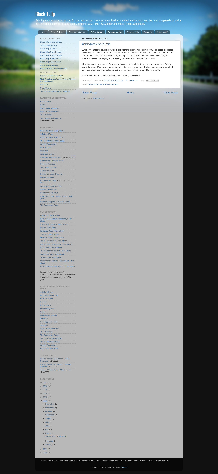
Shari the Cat (45, 247)
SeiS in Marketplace (48, 45)
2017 (45, 382)
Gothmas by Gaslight (49, 161)
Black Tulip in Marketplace (51, 42)
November (49, 408)
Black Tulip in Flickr (48, 49)
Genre (42, 105)
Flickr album (55, 215)
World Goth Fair (46, 137)
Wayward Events (47, 154)
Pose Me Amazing (47, 164)
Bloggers (147, 32)
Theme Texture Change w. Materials (55, 91)
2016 (61, 131)
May (47, 429)
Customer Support (77, 32)
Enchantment (45, 101)
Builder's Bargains (47, 202)
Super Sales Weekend (49, 111)
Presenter (44, 85)
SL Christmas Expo (48, 181)
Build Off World (46, 298)
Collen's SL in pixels (48, 224)
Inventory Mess (46, 231)
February (49, 441)
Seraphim (44, 325)
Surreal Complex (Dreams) (51, 174)
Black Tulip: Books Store (50, 58)
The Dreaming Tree (48, 167)
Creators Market (63, 202)
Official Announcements (109, 84)
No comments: (132, 80)
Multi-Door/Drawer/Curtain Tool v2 (54, 79)
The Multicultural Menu (49, 141)
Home (43, 32)
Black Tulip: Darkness (49, 65)
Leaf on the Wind (47, 177)
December (49, 404)
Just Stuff (44, 234)
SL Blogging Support (48, 322)
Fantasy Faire (46, 186)
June (47, 426)
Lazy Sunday (45, 147)
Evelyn (43, 228)
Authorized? (162, 32)
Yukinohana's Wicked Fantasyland (54, 261)
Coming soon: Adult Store (96, 44)
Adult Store (93, 84)
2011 (45, 449)
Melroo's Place (46, 237)
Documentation (115, 32)
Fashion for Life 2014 (49, 193)
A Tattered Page (47, 134)
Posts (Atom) (98, 98)
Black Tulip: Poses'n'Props (51, 55)
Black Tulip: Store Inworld (50, 52)
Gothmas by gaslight (48, 315)
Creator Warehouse (48, 189)
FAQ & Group (96, 32)
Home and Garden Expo (50, 157)
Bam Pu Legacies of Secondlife (53, 219)
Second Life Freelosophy (50, 244)
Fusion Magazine (47, 308)
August (48, 419)
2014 (51, 131)
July (47, 422)
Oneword (44, 151)
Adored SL (44, 215)
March (48, 433)
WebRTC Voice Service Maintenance (55, 370)
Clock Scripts (45, 88)
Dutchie (43, 302)
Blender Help (133, 32)
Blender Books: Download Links (53, 68)
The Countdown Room (49, 205)
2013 (45, 397)
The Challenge (46, 115)
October (49, 411)
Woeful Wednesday (48, 144)
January (49, 444)
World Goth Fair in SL (49, 348)
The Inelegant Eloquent (50, 251)
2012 (45, 401)
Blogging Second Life (49, 295)
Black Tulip (45, 13)
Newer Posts (89, 92)
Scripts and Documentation (51, 76)
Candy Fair (44, 171)
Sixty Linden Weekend (49, 108)
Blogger (124, 467)
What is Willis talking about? (52, 266)
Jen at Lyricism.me (48, 241)
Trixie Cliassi (45, 257)
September (50, 415)
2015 (56, 131)
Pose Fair (44, 131)
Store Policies (57, 32)
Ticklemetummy (46, 254)
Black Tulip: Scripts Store (50, 62)
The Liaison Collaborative (50, 118)
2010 (45, 453)
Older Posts (171, 92)
